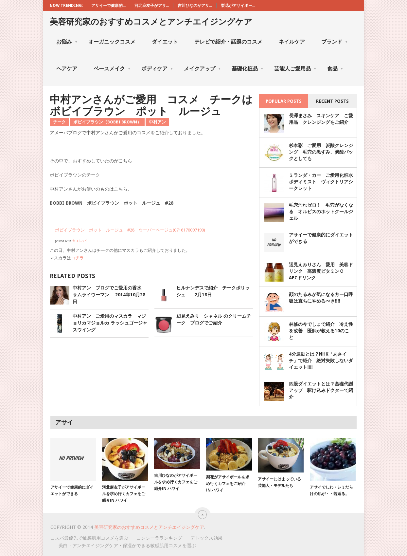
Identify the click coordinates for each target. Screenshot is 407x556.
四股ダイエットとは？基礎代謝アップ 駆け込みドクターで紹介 (321, 390)
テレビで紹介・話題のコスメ (228, 42)
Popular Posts (284, 101)
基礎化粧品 (248, 68)
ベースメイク (112, 68)
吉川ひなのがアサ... (195, 5)
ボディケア (157, 68)
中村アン (157, 122)
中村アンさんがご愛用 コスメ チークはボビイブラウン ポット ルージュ (151, 105)
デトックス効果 (206, 538)
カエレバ (79, 241)
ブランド (334, 42)
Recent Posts (332, 101)
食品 (335, 68)
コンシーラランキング (159, 538)
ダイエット (165, 42)
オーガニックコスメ (111, 42)
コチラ (77, 257)
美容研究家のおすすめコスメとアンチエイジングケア (151, 22)
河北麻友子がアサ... (151, 5)
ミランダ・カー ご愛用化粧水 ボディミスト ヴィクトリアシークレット (323, 182)
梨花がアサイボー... (238, 5)
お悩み (67, 42)
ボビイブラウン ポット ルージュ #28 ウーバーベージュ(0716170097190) (130, 230)
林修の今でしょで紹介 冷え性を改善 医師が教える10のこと (321, 331)
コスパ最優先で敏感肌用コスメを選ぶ (89, 538)
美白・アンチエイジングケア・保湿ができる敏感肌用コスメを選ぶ (127, 545)
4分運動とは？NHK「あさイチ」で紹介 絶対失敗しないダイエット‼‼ (321, 360)
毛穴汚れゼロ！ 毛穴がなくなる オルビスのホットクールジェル (321, 211)
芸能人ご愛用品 (295, 68)
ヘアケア (66, 68)
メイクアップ (202, 68)
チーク (59, 122)
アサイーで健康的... (108, 5)
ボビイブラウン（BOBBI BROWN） (107, 122)
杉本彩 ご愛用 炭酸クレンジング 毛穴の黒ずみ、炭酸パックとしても (321, 152)
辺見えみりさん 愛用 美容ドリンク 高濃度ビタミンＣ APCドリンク (321, 271)
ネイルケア (292, 42)
